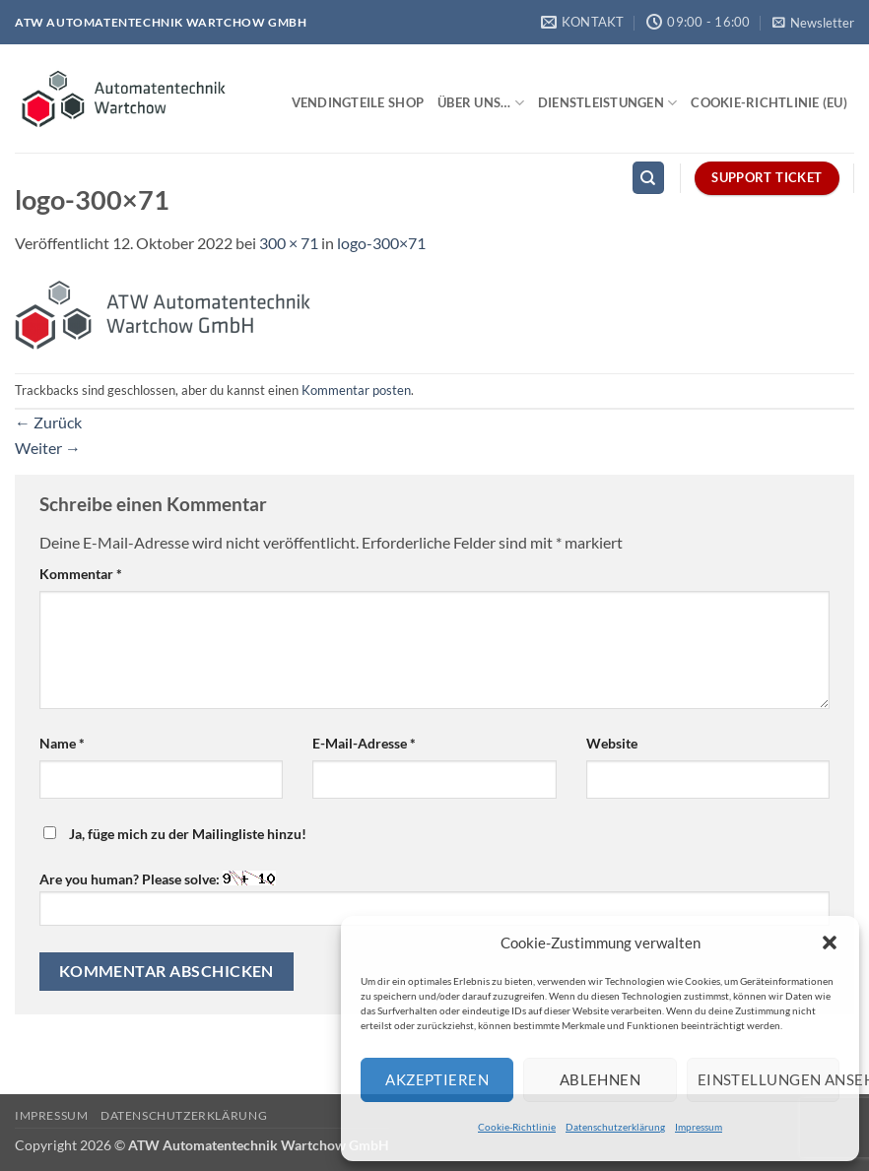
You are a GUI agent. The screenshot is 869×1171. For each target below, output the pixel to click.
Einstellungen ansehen (768, 1079)
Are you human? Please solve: (434, 898)
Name (62, 743)
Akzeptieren (437, 1079)
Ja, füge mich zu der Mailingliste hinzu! (174, 833)
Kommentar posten (356, 390)
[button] (829, 942)
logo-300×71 (381, 242)
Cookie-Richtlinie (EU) (769, 102)
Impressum (698, 1127)
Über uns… (480, 103)
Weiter (48, 447)
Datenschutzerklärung (615, 1127)
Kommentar (80, 573)
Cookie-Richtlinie (517, 1127)
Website (611, 743)
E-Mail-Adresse (364, 743)
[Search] (648, 178)
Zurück (48, 422)
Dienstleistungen (608, 103)
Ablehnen (600, 1079)
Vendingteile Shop (358, 102)
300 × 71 (288, 242)
